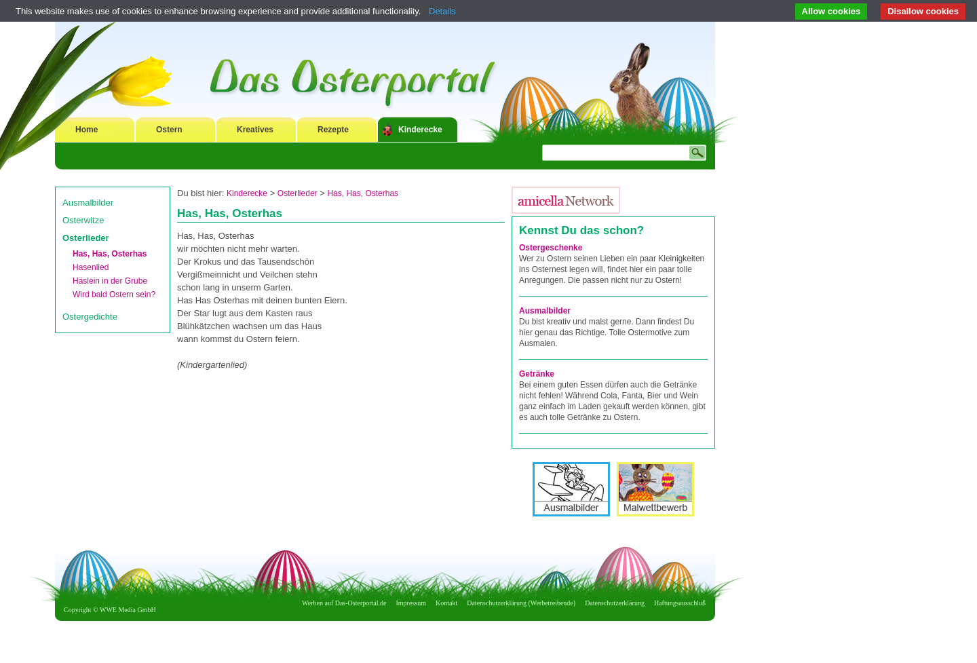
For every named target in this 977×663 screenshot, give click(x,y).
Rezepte (333, 129)
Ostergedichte (89, 316)
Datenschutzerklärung (615, 603)
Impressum (411, 603)
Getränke (536, 374)
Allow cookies (831, 11)
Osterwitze (83, 220)
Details (442, 11)
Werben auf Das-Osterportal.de (344, 603)
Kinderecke (420, 129)
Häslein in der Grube (110, 281)
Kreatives (255, 129)
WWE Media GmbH (128, 609)
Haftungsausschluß (680, 603)
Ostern (169, 129)
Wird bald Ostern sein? (114, 294)
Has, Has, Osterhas (110, 254)
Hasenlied (91, 267)
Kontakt (446, 603)
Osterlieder (85, 238)
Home (86, 129)
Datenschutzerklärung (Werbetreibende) (521, 603)
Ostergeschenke (550, 247)
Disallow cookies (923, 11)
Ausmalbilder (87, 202)
